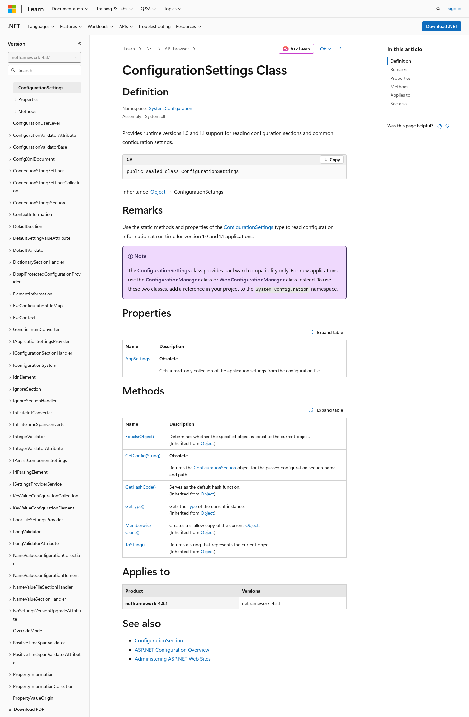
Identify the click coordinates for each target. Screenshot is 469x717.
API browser (177, 48)
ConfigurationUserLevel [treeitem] (36, 123)
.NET (149, 48)
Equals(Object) (139, 436)
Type (192, 506)
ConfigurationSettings (248, 226)
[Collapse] (80, 44)
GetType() (134, 506)
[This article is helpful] (440, 126)
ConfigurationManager (173, 279)
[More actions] (341, 49)
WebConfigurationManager (252, 279)
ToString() (135, 544)
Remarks (399, 69)
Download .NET (442, 26)
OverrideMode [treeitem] (27, 630)
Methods (399, 86)
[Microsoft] (12, 9)
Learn (129, 48)
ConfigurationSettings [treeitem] (40, 87)
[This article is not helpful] (447, 126)
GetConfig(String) (142, 455)
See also (399, 103)
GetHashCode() (140, 487)
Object (157, 191)
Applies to (400, 95)
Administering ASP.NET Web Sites (173, 658)
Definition (401, 61)
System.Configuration (170, 108)
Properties (401, 78)
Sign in (454, 8)
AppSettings (137, 358)
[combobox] (44, 57)
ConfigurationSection (215, 468)
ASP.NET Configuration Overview (172, 649)
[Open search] (438, 9)
